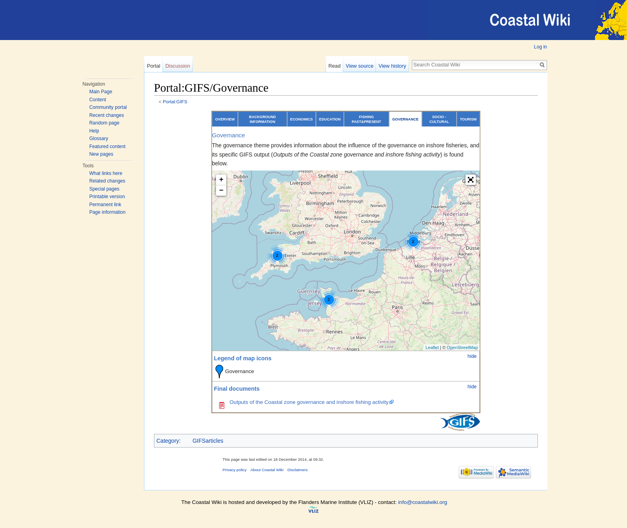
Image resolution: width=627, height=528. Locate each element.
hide (472, 356)
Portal (153, 66)
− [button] (221, 190)
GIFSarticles (207, 441)
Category (167, 441)
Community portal (108, 107)
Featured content (107, 146)
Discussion (178, 66)
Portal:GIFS (175, 101)
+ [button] (221, 180)
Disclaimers (298, 470)
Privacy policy (235, 470)
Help (94, 131)
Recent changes (106, 115)
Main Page (100, 91)
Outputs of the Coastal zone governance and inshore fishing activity (309, 402)
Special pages (104, 189)
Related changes (107, 181)
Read (334, 66)
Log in (540, 47)
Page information (107, 212)
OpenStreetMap (462, 347)
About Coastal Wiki (267, 470)
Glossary (98, 138)
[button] (470, 180)
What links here (105, 173)
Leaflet (432, 347)
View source (359, 66)
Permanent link (105, 204)
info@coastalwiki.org (422, 502)
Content (97, 99)
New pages (101, 154)
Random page (104, 123)
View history (392, 66)
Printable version (107, 196)
